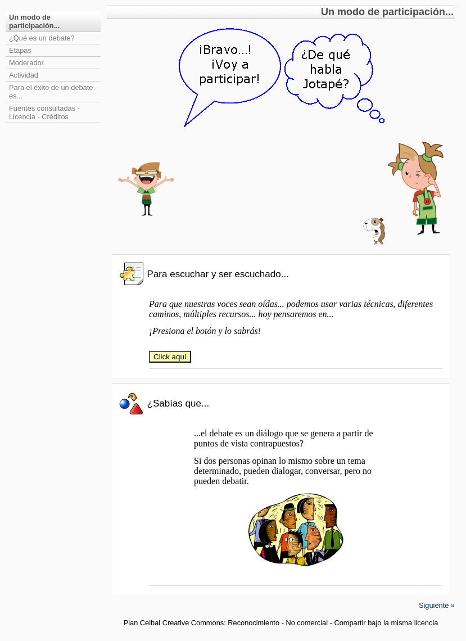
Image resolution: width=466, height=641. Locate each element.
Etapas (20, 50)
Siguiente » (437, 605)
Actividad (23, 75)
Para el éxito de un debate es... (51, 91)
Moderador (26, 62)
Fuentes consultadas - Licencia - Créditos (44, 112)
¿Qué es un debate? (42, 38)
